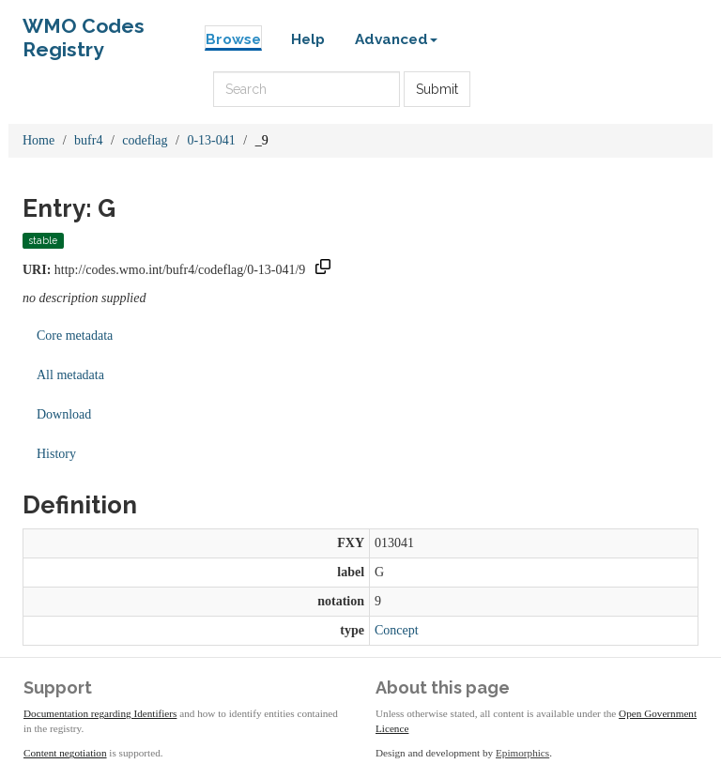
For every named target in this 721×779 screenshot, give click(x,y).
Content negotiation (65, 752)
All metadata (70, 375)
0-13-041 (211, 140)
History (56, 454)
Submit (437, 89)
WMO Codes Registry (84, 30)
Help (308, 39)
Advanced (396, 39)
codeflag (144, 140)
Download (64, 414)
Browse (233, 39)
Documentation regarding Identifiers (99, 713)
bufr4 (88, 140)
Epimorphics (522, 752)
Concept (397, 630)
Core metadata (75, 335)
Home (38, 140)
